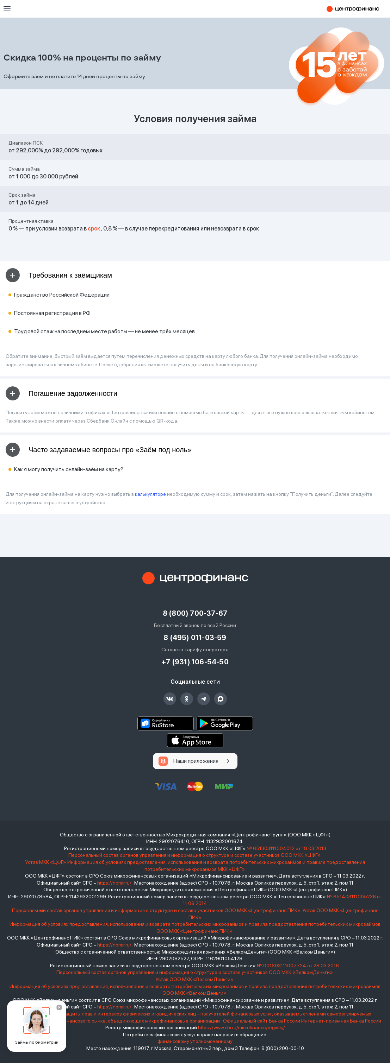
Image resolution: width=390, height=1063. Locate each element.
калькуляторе (150, 494)
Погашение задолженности (61, 393)
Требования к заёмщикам (59, 275)
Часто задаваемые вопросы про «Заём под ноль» (98, 450)
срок (94, 228)
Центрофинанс (356, 9)
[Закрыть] (59, 1007)
